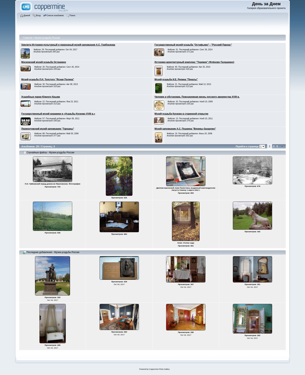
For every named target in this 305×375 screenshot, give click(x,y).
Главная (27, 37)
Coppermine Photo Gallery (159, 369)
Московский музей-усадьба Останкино (43, 62)
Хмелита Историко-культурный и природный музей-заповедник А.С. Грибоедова (68, 44)
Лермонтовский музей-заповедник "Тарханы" (47, 128)
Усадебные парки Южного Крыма (40, 96)
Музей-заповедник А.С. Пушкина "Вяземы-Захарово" (185, 128)
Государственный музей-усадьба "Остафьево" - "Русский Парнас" (193, 44)
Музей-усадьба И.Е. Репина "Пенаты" (176, 79)
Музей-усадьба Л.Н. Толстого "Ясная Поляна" (47, 79)
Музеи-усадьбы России (47, 37)
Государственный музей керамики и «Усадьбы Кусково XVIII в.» (58, 113)
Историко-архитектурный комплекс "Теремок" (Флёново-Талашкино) (194, 62)
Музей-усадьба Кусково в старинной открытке (181, 113)
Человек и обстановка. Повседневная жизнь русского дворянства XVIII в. (197, 96)
